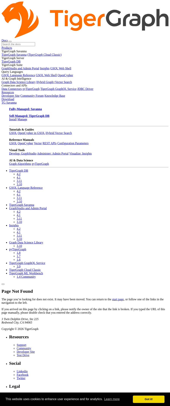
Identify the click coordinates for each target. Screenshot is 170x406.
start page (118, 299)
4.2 (18, 174)
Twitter (21, 378)
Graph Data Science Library (19, 82)
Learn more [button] (112, 399)
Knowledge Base (55, 95)
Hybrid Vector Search (59, 133)
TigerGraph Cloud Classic (25, 269)
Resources (8, 92)
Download (8, 99)
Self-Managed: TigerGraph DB (29, 115)
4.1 (18, 177)
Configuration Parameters (73, 143)
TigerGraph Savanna (14, 54)
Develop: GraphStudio (22, 153)
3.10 (19, 184)
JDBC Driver (85, 88)
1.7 (18, 256)
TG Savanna (9, 102)
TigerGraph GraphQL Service (58, 88)
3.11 (19, 180)
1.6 (18, 259)
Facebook (22, 374)
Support (21, 345)
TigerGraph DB (11, 61)
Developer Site (11, 95)
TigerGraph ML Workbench (26, 273)
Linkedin (22, 371)
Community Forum (32, 95)
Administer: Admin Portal (53, 153)
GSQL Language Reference (18, 75)
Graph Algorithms (20, 163)
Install (13, 119)
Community (24, 348)
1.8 (18, 252)
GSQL (13, 133)
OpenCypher (65, 75)
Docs (5, 40)
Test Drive (23, 355)
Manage (22, 119)
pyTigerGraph (31, 88)
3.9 (18, 266)
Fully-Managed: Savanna (25, 109)
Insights (45, 68)
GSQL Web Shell (60, 68)
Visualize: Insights (80, 153)
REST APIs (49, 143)
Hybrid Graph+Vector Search (54, 82)
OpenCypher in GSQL (31, 133)
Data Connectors (12, 88)
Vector (38, 143)
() (44, 54)
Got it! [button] (149, 399)
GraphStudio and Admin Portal (20, 68)
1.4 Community (26, 276)
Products (7, 47)
